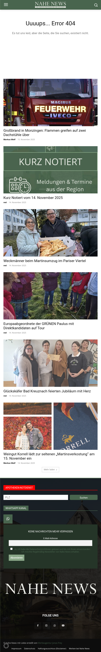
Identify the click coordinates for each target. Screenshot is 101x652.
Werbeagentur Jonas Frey (50, 642)
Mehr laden (50, 469)
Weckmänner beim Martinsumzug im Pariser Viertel (44, 261)
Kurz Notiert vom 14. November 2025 (33, 198)
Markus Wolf (9, 139)
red (5, 202)
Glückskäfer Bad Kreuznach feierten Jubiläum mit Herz (47, 391)
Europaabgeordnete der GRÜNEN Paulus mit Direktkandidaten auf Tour (38, 326)
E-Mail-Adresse (50, 538)
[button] (6, 646)
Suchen (84, 497)
